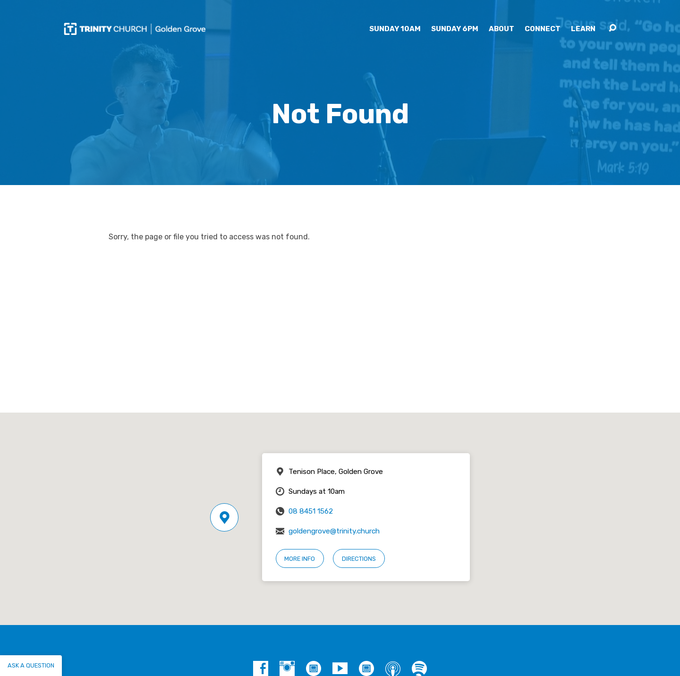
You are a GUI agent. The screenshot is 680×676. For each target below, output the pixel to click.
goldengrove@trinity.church (334, 531)
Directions (359, 558)
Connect (543, 29)
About (501, 29)
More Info (299, 558)
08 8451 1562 (311, 511)
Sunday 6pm (454, 29)
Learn (583, 29)
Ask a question (31, 665)
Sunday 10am (395, 29)
